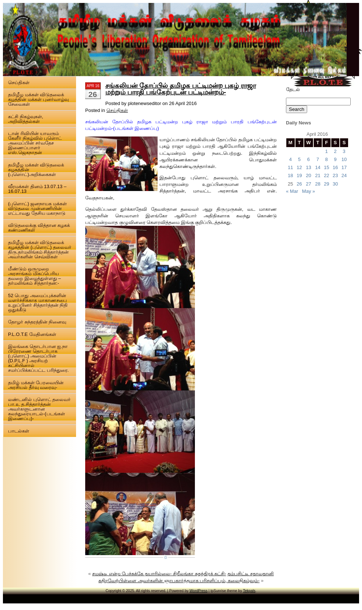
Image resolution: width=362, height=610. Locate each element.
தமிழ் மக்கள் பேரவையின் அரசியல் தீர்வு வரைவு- (36, 385)
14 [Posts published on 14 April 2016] (317, 167)
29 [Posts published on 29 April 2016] (326, 184)
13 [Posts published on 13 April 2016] (308, 167)
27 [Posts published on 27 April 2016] (308, 184)
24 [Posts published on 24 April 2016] (344, 175)
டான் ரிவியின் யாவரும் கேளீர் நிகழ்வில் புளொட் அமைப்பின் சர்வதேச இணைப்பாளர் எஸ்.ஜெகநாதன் (35, 143)
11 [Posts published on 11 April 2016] (290, 167)
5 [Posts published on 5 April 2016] (299, 159)
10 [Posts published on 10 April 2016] (344, 159)
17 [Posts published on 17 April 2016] (344, 167)
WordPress (198, 591)
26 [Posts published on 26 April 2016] (299, 184)
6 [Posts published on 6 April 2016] (308, 159)
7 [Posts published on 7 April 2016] (317, 159)
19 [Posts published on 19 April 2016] (299, 175)
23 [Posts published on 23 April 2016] (335, 175)
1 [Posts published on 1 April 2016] (326, 151)
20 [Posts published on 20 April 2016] (308, 175)
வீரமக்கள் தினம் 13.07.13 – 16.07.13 (37, 189)
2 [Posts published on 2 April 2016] (335, 151)
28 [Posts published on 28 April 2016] (317, 184)
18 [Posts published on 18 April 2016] (290, 175)
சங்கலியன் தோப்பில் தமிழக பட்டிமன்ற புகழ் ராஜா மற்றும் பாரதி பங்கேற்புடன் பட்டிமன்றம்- (180, 89)
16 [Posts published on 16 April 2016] (335, 167)
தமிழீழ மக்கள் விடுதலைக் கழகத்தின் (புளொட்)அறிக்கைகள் (36, 169)
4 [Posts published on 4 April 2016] (290, 159)
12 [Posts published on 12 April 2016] (299, 167)
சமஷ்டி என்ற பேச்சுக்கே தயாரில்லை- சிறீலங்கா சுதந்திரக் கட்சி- (159, 573)
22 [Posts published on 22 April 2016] (326, 175)
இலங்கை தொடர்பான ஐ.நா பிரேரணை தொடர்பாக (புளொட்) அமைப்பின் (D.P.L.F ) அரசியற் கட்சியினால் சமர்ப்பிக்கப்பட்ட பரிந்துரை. (38, 358)
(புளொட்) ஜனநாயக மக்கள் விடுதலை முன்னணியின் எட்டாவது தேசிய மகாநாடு (37, 208)
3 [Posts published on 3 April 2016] (344, 151)
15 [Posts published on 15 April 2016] (326, 167)
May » (308, 191)
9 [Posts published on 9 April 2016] (335, 159)
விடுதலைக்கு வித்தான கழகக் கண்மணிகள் (39, 227)
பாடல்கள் (18, 431)
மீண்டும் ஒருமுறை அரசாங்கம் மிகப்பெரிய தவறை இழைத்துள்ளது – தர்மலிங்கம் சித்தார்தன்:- (34, 276)
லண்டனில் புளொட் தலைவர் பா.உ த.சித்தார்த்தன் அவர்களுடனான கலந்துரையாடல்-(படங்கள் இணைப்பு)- (39, 409)
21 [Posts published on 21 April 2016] (317, 175)
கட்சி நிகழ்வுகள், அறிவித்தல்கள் (25, 119)
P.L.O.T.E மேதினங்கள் (32, 334)
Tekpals (249, 591)
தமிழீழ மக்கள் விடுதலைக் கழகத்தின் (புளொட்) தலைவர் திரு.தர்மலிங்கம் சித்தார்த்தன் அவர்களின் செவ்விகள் (39, 249)
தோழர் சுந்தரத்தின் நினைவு (37, 322)
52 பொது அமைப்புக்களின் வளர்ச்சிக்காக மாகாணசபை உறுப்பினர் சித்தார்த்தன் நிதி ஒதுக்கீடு (38, 303)
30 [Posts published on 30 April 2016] (335, 184)
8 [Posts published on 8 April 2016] (326, 159)
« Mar (292, 191)
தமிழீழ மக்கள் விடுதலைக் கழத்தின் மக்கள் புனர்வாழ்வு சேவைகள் (38, 99)
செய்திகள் (19, 82)
